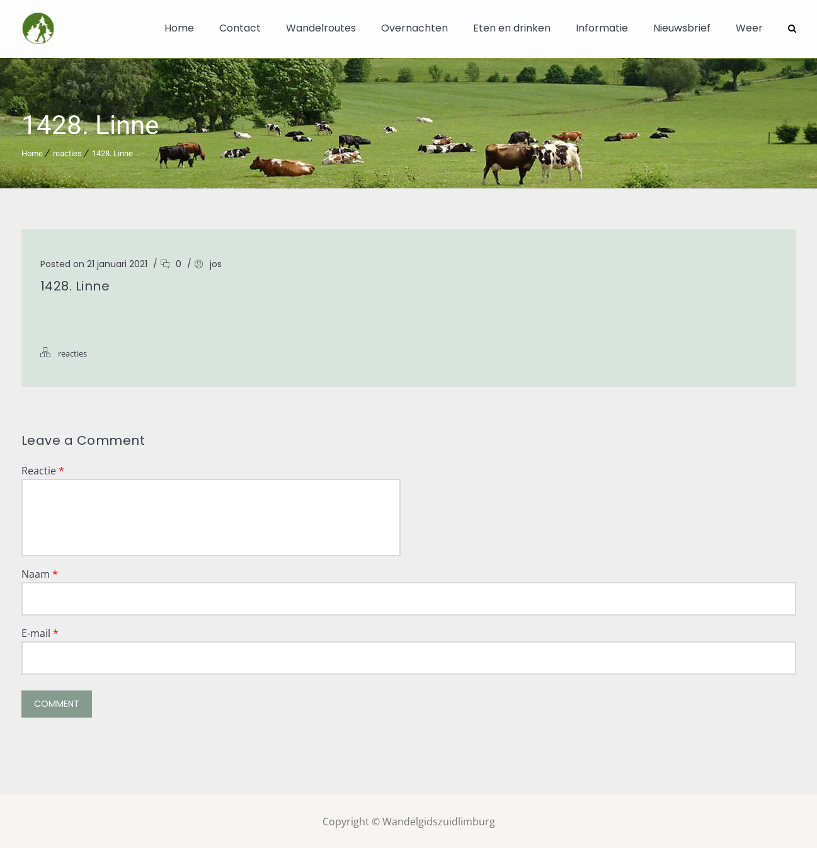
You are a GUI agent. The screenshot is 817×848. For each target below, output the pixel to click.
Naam (39, 573)
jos (216, 262)
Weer (749, 28)
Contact (240, 28)
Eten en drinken (512, 28)
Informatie (602, 28)
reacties (67, 152)
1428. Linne (112, 152)
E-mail (40, 632)
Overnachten (414, 28)
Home (179, 28)
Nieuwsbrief (682, 28)
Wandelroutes (321, 28)
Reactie (42, 469)
